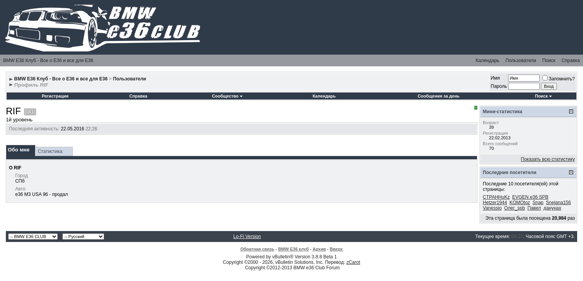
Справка (571, 60)
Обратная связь (257, 249)
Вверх (336, 249)
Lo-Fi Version (247, 236)
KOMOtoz (519, 202)
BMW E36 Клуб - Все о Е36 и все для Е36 (48, 60)
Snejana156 (558, 202)
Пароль (499, 86)
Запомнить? (558, 79)
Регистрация (55, 96)
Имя (495, 78)
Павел (534, 208)
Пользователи (520, 60)
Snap (537, 202)
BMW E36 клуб (293, 249)
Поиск (548, 60)
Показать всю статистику (548, 159)
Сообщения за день (438, 96)
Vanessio (492, 208)
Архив (319, 249)
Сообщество (227, 96)
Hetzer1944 (495, 202)
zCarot (353, 262)
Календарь (488, 60)
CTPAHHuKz (496, 197)
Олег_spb (514, 208)
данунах (553, 208)
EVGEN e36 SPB (530, 197)
